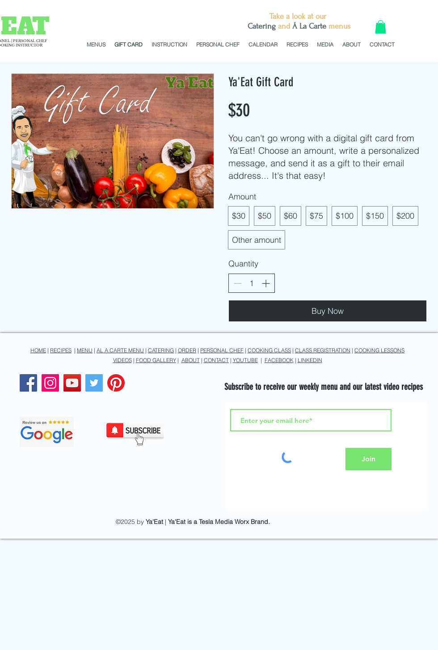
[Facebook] (28, 383)
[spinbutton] (252, 283)
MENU (85, 350)
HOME (38, 350)
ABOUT (190, 360)
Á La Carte (309, 26)
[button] (380, 27)
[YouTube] (72, 383)
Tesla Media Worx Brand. (234, 522)
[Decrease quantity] (238, 283)
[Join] (368, 459)
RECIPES (61, 350)
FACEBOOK (279, 360)
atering (264, 26)
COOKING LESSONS (379, 350)
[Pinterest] (116, 383)
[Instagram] (50, 383)
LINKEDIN (310, 360)
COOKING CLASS (269, 350)
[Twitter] (94, 383)
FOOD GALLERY (156, 360)
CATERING (161, 350)
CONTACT (216, 360)
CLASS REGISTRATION (322, 350)
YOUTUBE (245, 360)
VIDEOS (122, 360)
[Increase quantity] (266, 283)
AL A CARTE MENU (120, 350)
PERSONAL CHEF (222, 350)
